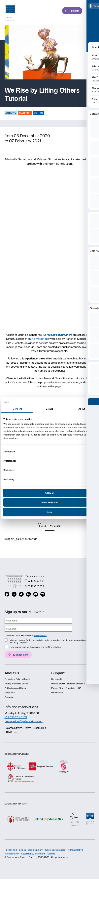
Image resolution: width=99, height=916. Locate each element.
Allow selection (49, 502)
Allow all (49, 493)
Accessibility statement (33, 853)
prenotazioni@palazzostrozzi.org (24, 721)
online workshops (38, 338)
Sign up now (20, 654)
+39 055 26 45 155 (16, 717)
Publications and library (15, 688)
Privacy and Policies (15, 849)
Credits (51, 853)
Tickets (75, 10)
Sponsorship (57, 679)
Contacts (9, 697)
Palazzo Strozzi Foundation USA (66, 688)
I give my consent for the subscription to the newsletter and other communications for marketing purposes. (49, 641)
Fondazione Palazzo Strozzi (17, 679)
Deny (49, 512)
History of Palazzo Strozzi (16, 683)
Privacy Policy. (40, 635)
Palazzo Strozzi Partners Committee (68, 683)
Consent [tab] (17, 409)
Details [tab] (49, 409)
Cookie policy (35, 849)
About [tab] (82, 409)
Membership (57, 692)
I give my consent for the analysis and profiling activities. (35, 647)
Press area (10, 692)
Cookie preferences (55, 849)
